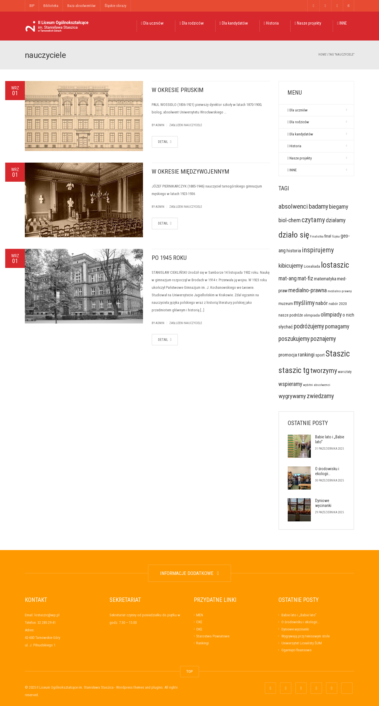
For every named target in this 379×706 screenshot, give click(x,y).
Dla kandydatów (234, 23)
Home (322, 54)
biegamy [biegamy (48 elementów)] (338, 206)
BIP (31, 5)
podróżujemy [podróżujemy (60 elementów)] (309, 326)
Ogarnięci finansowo (296, 650)
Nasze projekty (308, 23)
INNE (342, 23)
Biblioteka (50, 5)
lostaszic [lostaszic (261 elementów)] (335, 265)
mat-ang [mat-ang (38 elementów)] (287, 278)
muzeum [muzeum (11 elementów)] (285, 303)
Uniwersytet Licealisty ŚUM (301, 643)
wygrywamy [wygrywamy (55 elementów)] (292, 396)
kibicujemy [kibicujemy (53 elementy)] (290, 265)
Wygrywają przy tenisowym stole (305, 636)
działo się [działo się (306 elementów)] (293, 235)
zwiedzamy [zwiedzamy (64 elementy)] (320, 396)
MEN (199, 615)
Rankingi (202, 643)
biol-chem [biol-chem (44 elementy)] (289, 220)
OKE (199, 629)
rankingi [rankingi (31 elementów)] (306, 355)
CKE (199, 622)
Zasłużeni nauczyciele (185, 125)
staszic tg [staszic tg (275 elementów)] (293, 370)
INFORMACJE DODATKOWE (189, 573)
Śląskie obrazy (115, 5)
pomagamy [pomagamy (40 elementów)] (337, 326)
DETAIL (165, 141)
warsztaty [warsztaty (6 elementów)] (345, 372)
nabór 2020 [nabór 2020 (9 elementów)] (338, 303)
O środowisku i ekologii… (327, 471)
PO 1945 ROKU (169, 257)
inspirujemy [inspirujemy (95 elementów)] (318, 250)
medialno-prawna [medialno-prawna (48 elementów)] (307, 290)
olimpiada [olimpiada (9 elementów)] (312, 315)
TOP (189, 671)
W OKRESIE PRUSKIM (177, 90)
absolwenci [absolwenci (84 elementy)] (293, 206)
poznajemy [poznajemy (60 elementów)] (323, 338)
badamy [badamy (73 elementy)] (318, 206)
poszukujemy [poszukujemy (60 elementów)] (294, 338)
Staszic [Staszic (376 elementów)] (338, 353)
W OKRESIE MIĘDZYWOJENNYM (190, 171)
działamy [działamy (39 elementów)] (335, 220)
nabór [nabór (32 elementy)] (321, 303)
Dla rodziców (191, 23)
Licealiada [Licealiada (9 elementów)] (312, 266)
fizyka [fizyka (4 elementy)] (336, 236)
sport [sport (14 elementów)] (320, 355)
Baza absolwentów (81, 5)
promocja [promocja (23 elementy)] (287, 355)
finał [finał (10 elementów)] (327, 236)
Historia (271, 23)
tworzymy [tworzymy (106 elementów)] (323, 371)
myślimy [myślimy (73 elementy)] (304, 302)
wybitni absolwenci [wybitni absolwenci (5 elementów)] (316, 385)
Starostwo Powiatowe (212, 636)
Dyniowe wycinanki (323, 503)
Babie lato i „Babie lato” (299, 615)
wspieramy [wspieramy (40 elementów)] (290, 384)
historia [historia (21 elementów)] (294, 250)
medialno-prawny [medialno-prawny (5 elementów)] (340, 291)
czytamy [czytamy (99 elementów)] (313, 220)
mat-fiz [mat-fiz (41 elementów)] (305, 278)
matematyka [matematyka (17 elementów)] (325, 279)
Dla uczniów (152, 23)
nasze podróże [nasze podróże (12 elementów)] (290, 315)
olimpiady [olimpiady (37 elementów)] (331, 314)
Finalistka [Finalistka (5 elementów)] (317, 236)
